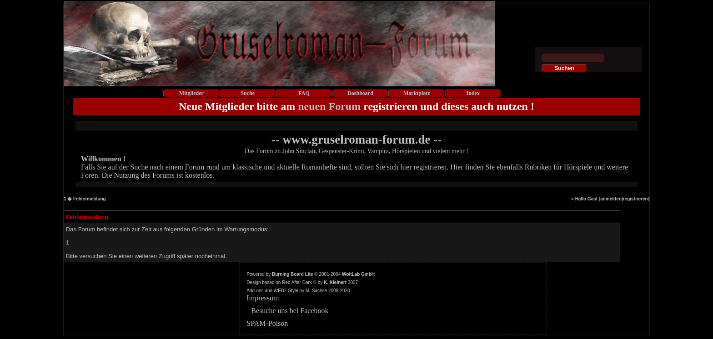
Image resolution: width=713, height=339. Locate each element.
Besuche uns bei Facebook (289, 310)
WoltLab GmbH (358, 274)
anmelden (611, 198)
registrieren (635, 198)
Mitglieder (191, 93)
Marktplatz (416, 93)
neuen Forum (329, 106)
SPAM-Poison (267, 323)
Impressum (262, 298)
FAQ (303, 93)
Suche (248, 93)
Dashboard (360, 93)
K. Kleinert (335, 282)
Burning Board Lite (292, 274)
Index (473, 93)
